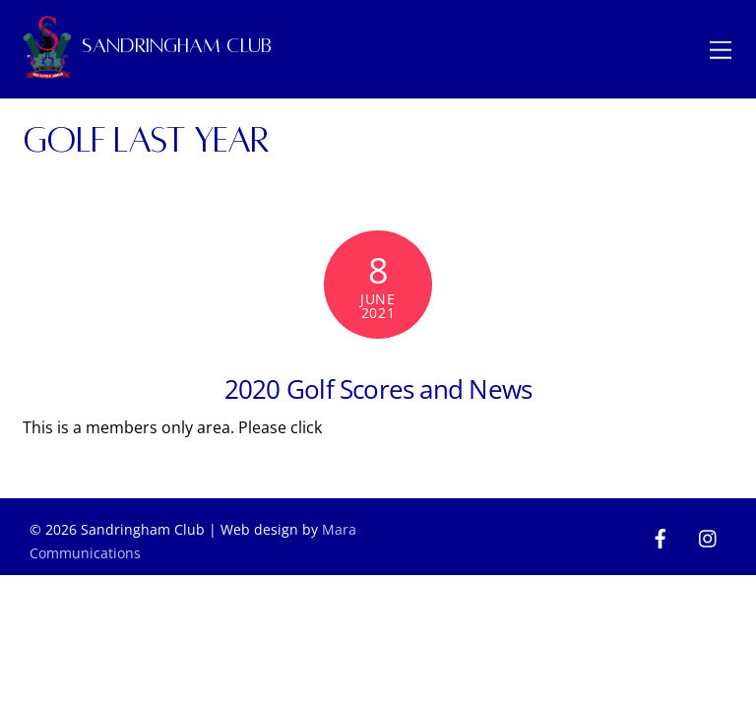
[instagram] (708, 537)
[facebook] (660, 537)
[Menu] (720, 49)
